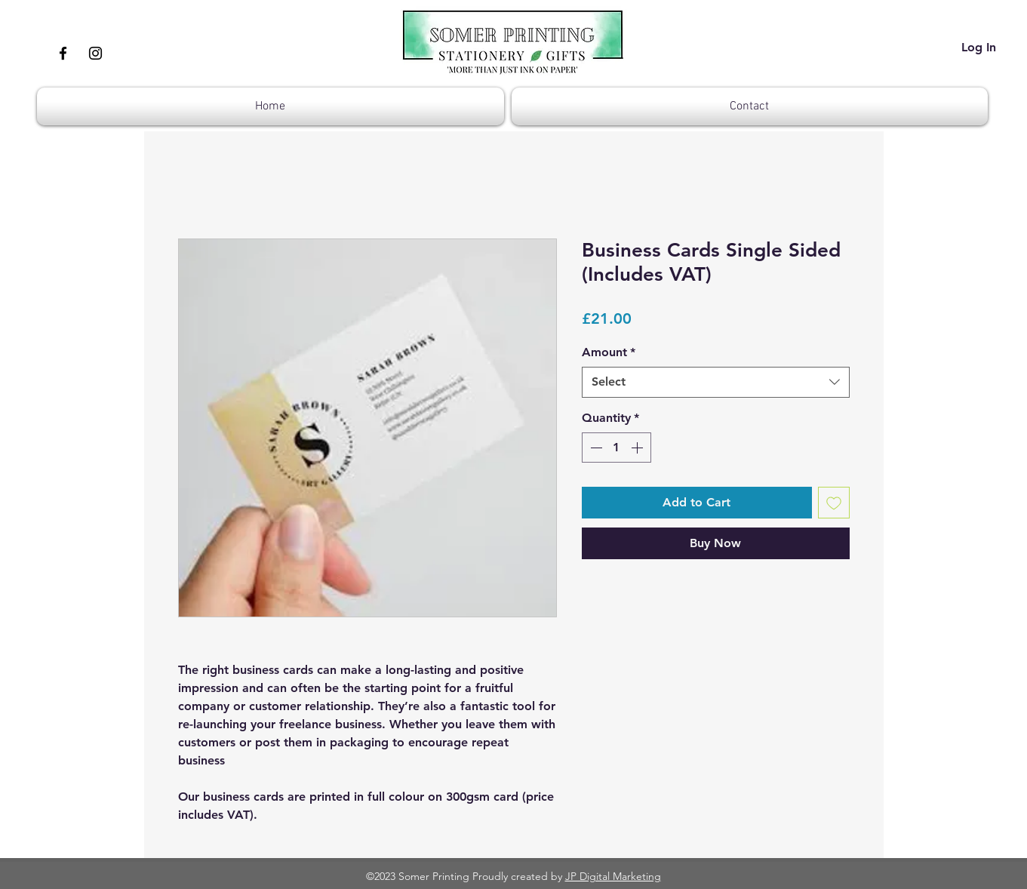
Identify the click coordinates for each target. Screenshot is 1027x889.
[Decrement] (594, 447)
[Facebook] (63, 53)
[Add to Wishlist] (834, 502)
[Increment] (638, 447)
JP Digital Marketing (613, 876)
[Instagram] (95, 53)
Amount (608, 352)
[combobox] (716, 382)
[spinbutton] (616, 447)
